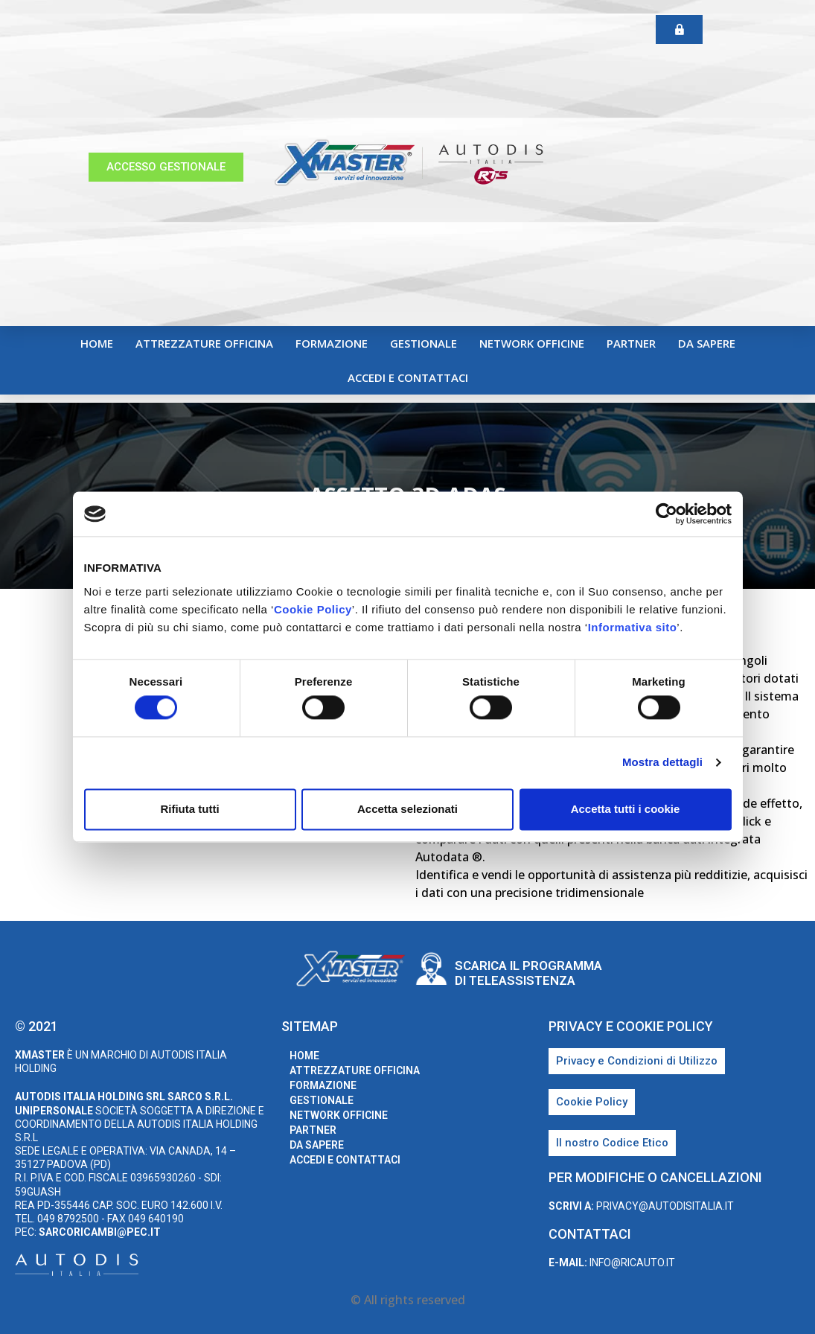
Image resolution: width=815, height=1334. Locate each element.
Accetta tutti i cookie (625, 808)
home (96, 343)
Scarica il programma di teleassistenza (528, 973)
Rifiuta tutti (189, 808)
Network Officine (531, 343)
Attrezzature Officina (204, 343)
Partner (631, 343)
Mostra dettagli (662, 762)
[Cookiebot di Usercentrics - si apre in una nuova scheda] (666, 513)
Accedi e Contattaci (408, 377)
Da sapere (706, 343)
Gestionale (423, 343)
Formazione (331, 343)
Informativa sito (632, 627)
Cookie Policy (313, 609)
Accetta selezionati (407, 808)
